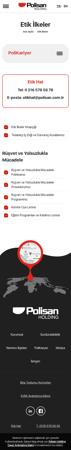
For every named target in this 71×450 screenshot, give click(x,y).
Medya (60, 348)
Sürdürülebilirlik (50, 334)
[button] (6, 6)
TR (59, 6)
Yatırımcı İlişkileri (16, 348)
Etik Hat (16, 426)
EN (66, 6)
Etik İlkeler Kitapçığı (23, 127)
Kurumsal (17, 334)
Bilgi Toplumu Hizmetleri (35, 382)
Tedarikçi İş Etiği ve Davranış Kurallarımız (38, 135)
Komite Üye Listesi (23, 207)
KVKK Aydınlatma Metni (35, 396)
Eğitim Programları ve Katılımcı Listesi (35, 215)
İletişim (35, 361)
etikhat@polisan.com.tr (43, 97)
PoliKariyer (41, 348)
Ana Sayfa (28, 31)
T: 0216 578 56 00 (48, 426)
